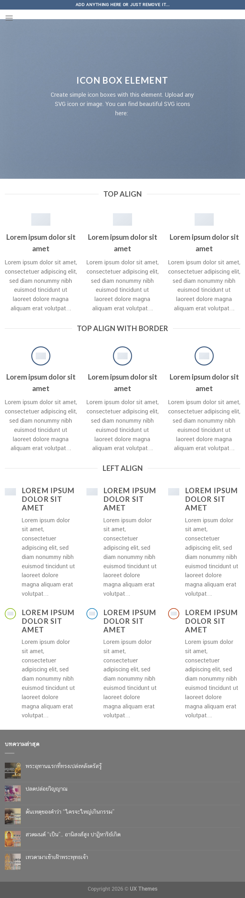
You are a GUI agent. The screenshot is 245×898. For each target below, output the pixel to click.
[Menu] (9, 18)
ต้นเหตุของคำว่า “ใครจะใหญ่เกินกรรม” (70, 811)
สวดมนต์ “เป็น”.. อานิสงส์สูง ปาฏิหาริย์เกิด (73, 834)
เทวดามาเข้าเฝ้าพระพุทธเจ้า (57, 857)
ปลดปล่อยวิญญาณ (47, 788)
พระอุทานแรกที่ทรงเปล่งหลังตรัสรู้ (64, 766)
